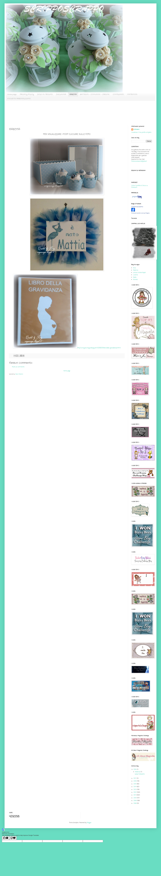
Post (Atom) (19, 374)
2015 (135, 784)
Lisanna (135, 275)
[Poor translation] (13, 838)
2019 (135, 769)
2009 (135, 801)
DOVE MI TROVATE (45, 94)
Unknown (136, 129)
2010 (135, 798)
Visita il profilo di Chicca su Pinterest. (139, 187)
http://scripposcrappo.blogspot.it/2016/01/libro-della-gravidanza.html (99, 348)
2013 (135, 790)
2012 (135, 792)
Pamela (135, 280)
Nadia (134, 277)
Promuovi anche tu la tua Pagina (140, 213)
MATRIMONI (132, 94)
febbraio (138, 772)
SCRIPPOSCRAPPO (137, 206)
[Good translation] (5, 838)
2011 (134, 795)
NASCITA (73, 94)
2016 (135, 781)
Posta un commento (18, 367)
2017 (135, 778)
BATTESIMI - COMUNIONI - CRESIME (94, 94)
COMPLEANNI (118, 94)
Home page (11, 94)
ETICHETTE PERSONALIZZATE (19, 98)
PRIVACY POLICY (27, 94)
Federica (135, 270)
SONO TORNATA (140, 774)
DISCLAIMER (61, 94)
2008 (135, 803)
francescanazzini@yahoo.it (139, 161)
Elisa (134, 268)
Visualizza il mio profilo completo (141, 132)
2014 (135, 787)
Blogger (89, 823)
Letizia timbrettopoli (139, 273)
